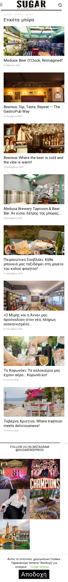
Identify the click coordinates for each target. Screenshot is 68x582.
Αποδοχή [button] (34, 574)
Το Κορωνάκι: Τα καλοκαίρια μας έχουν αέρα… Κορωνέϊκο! (32, 372)
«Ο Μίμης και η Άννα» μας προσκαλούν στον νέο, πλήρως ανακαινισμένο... (30, 319)
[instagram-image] (45, 474)
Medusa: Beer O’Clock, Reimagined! (33, 60)
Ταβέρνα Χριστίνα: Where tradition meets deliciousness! (33, 423)
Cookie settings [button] (39, 566)
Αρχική (7, 14)
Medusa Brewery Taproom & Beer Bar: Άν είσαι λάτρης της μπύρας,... (33, 211)
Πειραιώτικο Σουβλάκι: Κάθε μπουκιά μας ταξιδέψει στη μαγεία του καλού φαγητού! (33, 264)
